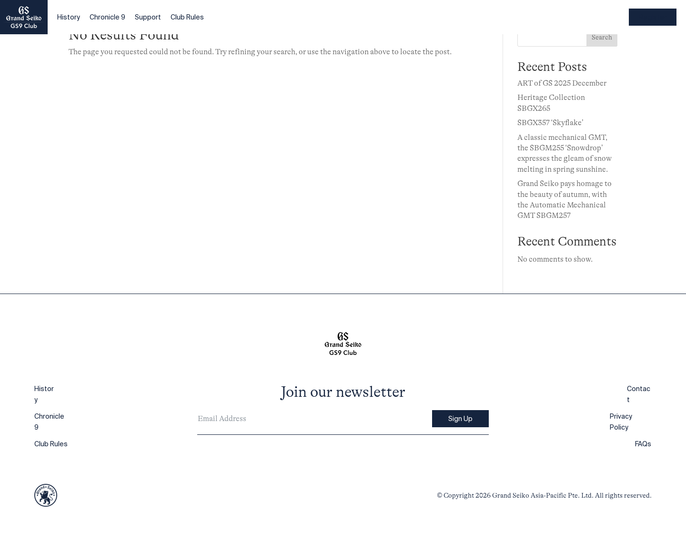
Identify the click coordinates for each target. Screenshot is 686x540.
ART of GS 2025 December (561, 83)
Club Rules (187, 17)
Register (652, 17)
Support (148, 17)
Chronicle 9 (107, 17)
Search (602, 37)
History (68, 17)
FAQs (643, 444)
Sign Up (460, 418)
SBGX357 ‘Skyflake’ (550, 122)
